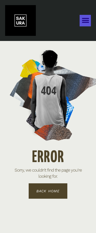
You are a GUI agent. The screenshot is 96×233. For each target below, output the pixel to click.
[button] (85, 20)
